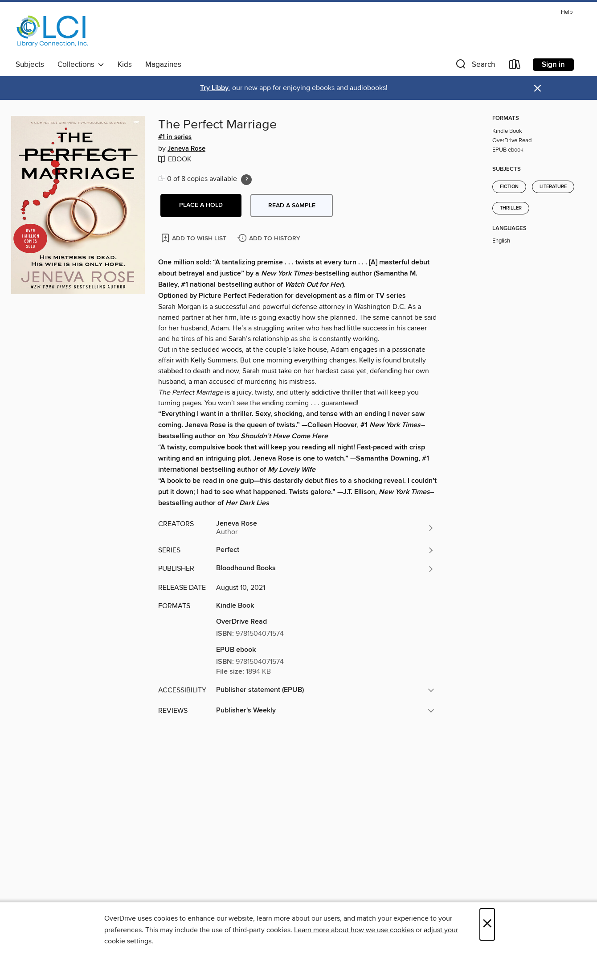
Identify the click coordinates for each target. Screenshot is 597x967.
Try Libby (214, 88)
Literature (553, 187)
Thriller (511, 208)
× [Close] (487, 924)
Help (566, 12)
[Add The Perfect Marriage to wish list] (194, 238)
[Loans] (515, 66)
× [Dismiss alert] (537, 88)
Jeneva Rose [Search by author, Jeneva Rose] (186, 149)
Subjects (30, 65)
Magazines (163, 65)
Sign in (553, 65)
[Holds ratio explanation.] (246, 179)
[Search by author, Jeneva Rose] (325, 528)
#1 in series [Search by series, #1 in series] (175, 137)
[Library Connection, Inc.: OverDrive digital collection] (52, 31)
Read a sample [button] (291, 206)
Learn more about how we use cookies (354, 930)
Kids (125, 65)
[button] (474, 66)
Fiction (509, 187)
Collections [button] (80, 65)
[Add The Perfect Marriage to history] (270, 238)
